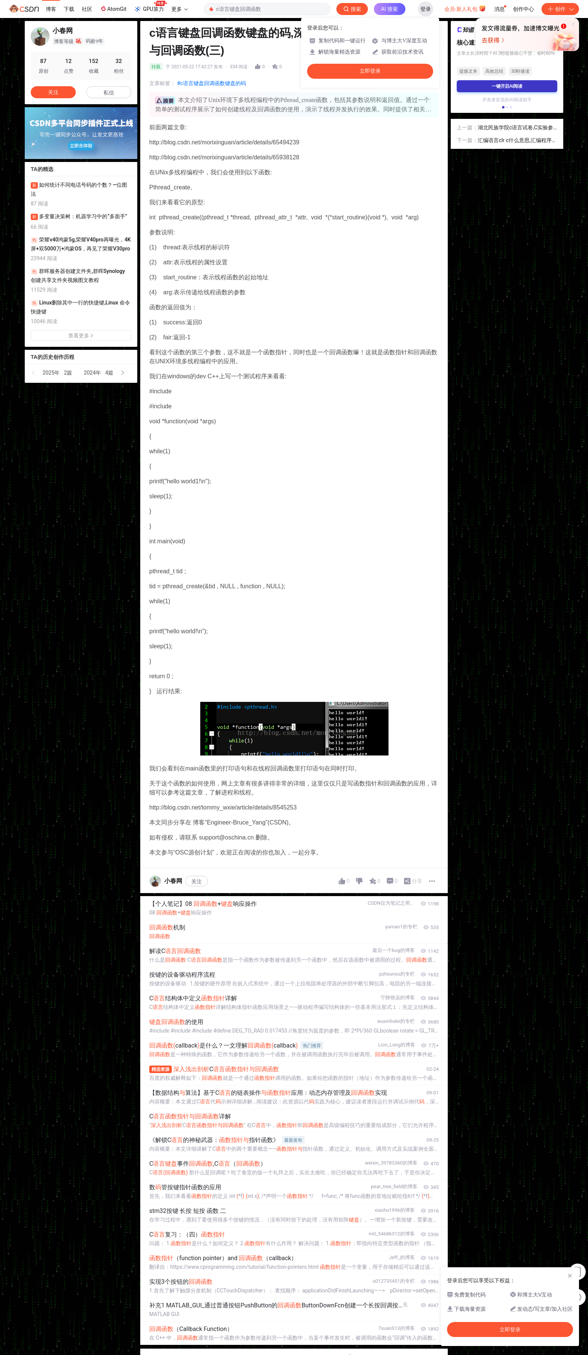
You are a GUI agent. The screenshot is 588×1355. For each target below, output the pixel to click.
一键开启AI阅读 (507, 86)
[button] (34, 373)
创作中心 (523, 9)
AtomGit (113, 8)
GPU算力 (150, 7)
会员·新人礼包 (465, 8)
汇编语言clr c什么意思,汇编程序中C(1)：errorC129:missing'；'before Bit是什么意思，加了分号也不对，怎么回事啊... (517, 140)
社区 (87, 9)
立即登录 (370, 71)
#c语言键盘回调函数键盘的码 (211, 83)
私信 (109, 93)
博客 (51, 9)
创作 (560, 9)
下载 (69, 9)
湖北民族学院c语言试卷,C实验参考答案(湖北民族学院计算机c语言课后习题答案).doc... (517, 128)
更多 (179, 9)
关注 (196, 881)
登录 (425, 9)
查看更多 (81, 336)
